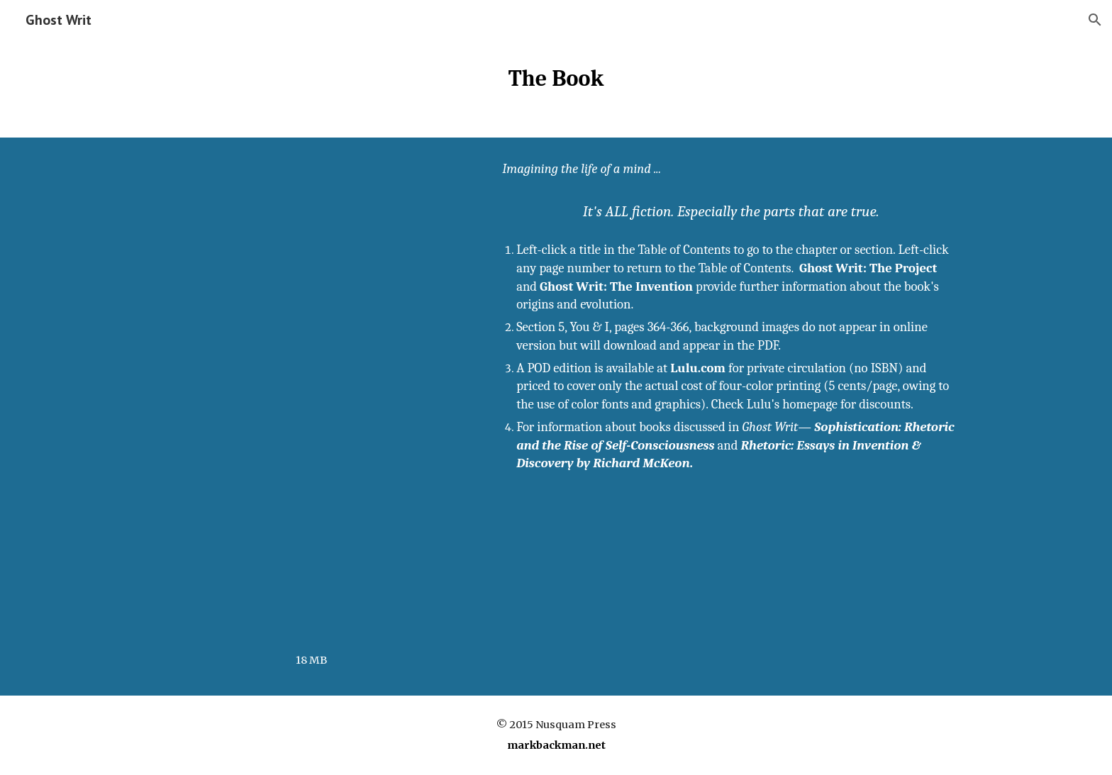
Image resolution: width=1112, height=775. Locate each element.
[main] (555, 79)
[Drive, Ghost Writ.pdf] (311, 398)
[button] (1095, 20)
